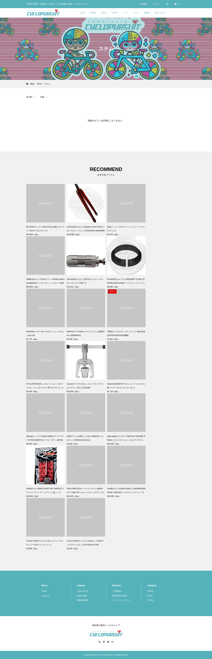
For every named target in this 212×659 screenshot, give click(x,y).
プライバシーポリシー (121, 600)
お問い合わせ (160, 13)
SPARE (93, 13)
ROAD (104, 13)
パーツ (125, 13)
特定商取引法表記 (119, 596)
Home (82, 13)
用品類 (147, 13)
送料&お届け (82, 596)
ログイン (157, 4)
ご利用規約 (117, 591)
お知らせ (45, 596)
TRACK (114, 13)
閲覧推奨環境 (82, 600)
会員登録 (143, 4)
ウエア (136, 13)
